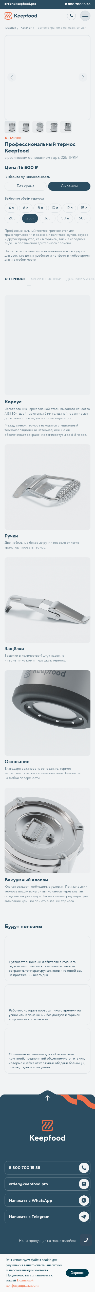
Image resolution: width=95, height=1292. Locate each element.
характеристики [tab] (46, 279)
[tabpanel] (47, 366)
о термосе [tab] (15, 279)
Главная (10, 28)
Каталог (26, 28)
